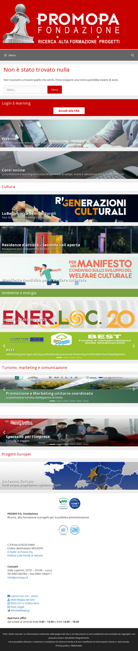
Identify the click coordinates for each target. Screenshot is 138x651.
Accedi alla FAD (69, 110)
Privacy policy (62, 645)
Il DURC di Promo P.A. (20, 552)
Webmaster (76, 645)
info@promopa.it (17, 577)
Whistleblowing (18, 610)
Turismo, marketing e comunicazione (34, 367)
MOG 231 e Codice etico (23, 603)
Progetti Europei (16, 454)
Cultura (8, 186)
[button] (4, 346)
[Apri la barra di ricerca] (132, 55)
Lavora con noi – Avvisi (22, 596)
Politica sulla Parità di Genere (25, 555)
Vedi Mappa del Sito (21, 599)
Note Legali (15, 607)
